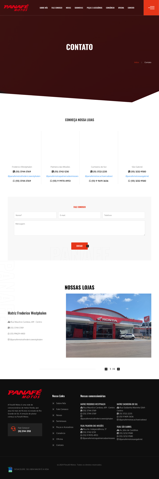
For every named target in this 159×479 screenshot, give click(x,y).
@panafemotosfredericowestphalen (24, 176)
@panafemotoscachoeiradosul (98, 176)
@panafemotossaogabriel (137, 176)
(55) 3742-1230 (60, 171)
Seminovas (79, 7)
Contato (131, 7)
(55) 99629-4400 (16, 333)
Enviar (79, 245)
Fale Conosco (56, 7)
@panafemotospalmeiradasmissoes (62, 176)
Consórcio (110, 7)
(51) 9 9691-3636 (99, 180)
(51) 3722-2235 (98, 171)
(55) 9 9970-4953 (60, 180)
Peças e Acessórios (94, 7)
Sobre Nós (44, 7)
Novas (68, 7)
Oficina (121, 7)
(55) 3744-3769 (22, 171)
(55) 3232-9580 (137, 171)
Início (136, 62)
